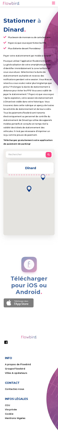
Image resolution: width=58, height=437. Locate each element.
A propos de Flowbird (18, 364)
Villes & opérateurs (16, 373)
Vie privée (11, 409)
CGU (7, 405)
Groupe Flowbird (15, 368)
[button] (29, 189)
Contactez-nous (14, 389)
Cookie (9, 413)
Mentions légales (15, 418)
